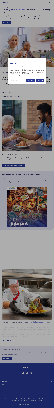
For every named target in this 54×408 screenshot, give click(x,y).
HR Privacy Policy (32, 400)
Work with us (7, 358)
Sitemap (40, 400)
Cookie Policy (19, 399)
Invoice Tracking (15, 400)
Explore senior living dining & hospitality (13, 165)
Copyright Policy (28, 399)
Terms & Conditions (10, 399)
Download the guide (9, 340)
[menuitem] (5, 2)
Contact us (6, 22)
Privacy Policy (24, 400)
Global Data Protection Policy (40, 399)
